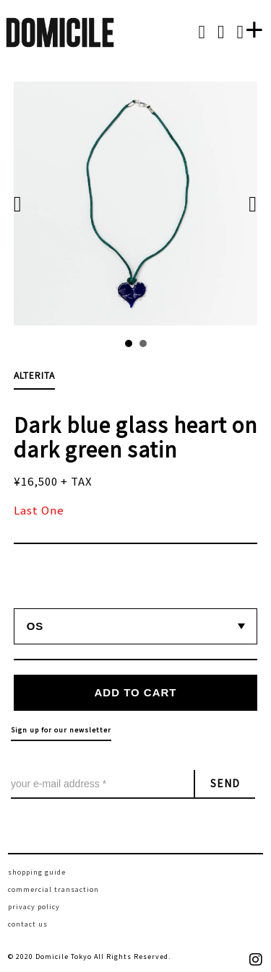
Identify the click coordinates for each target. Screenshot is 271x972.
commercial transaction (53, 889)
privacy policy (34, 906)
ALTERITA (34, 375)
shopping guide (37, 872)
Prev (25, 204)
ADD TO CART (135, 692)
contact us (28, 924)
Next (245, 204)
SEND (225, 783)
